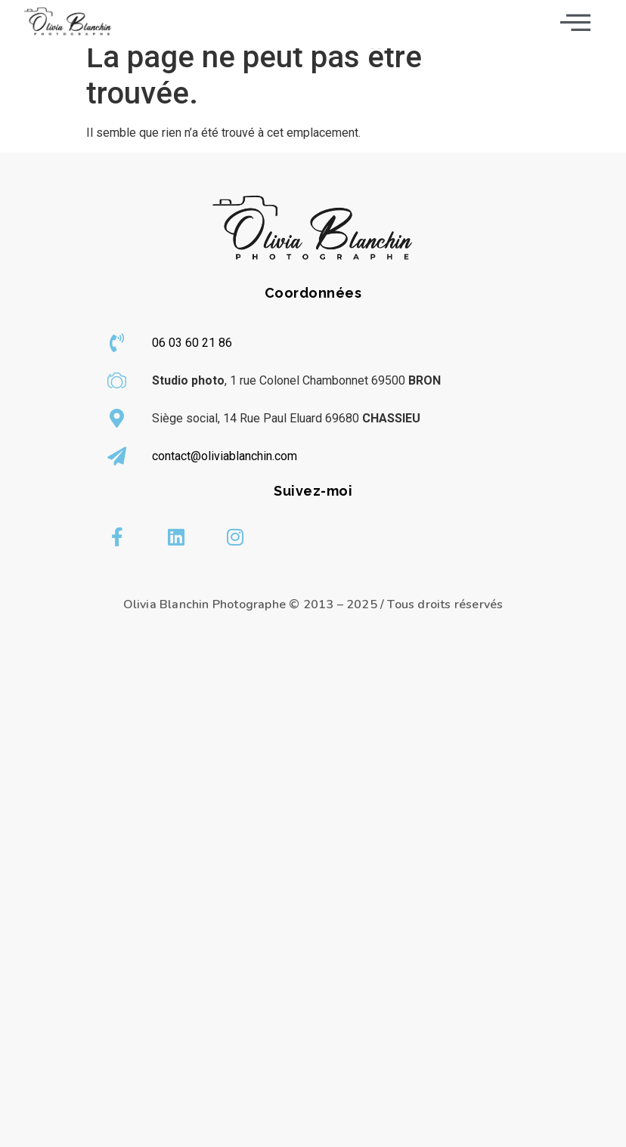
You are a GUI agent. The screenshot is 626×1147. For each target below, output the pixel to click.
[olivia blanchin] (313, 912)
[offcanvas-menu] (575, 22)
